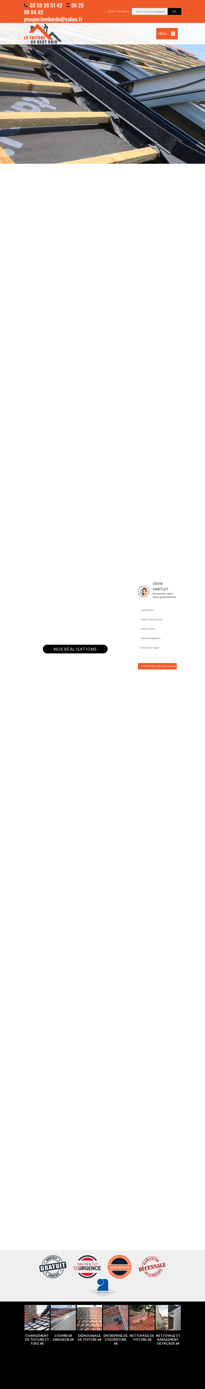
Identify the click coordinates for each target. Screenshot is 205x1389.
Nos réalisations (75, 649)
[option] (102, 82)
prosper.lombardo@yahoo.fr (53, 19)
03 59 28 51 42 (43, 5)
